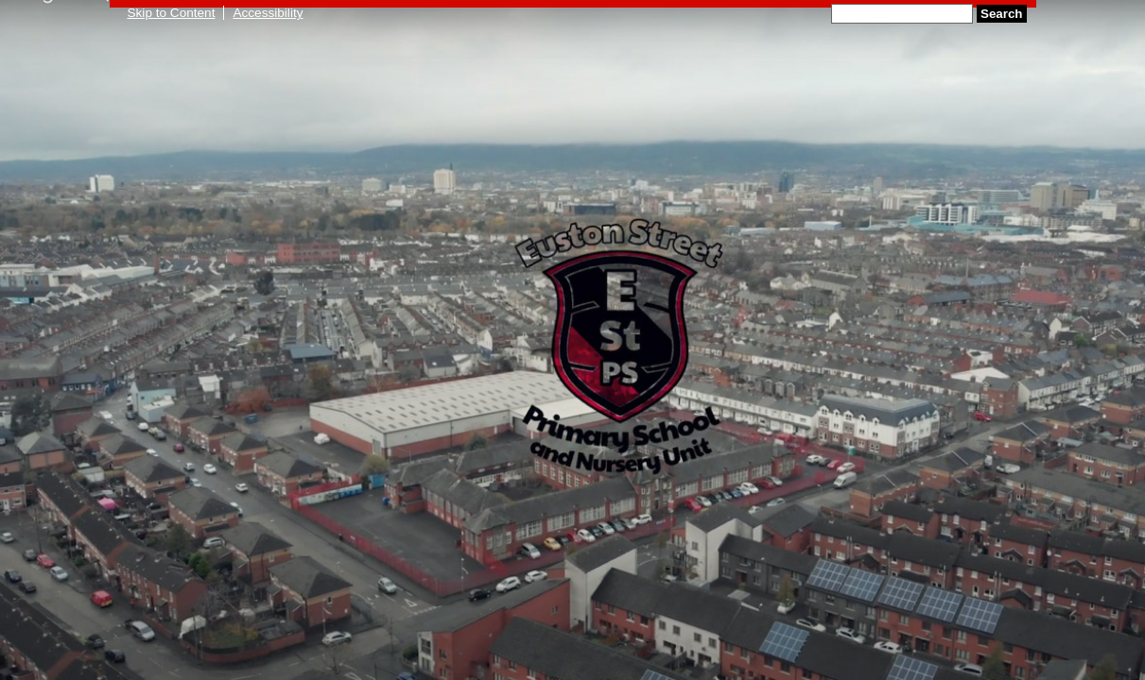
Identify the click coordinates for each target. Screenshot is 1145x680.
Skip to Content (172, 13)
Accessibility (268, 13)
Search (1001, 14)
